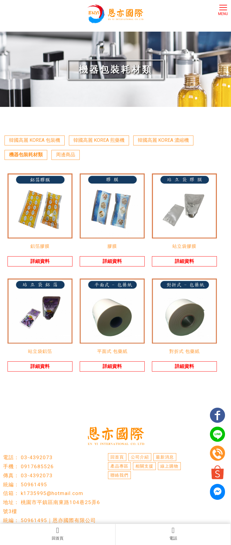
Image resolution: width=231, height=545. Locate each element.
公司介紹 (140, 457)
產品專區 (119, 466)
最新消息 (165, 457)
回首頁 (58, 533)
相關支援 (144, 466)
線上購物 (169, 466)
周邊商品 (65, 154)
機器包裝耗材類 (26, 154)
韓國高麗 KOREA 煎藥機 (99, 140)
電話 (173, 533)
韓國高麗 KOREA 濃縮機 (163, 140)
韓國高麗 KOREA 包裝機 (34, 140)
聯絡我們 (119, 475)
